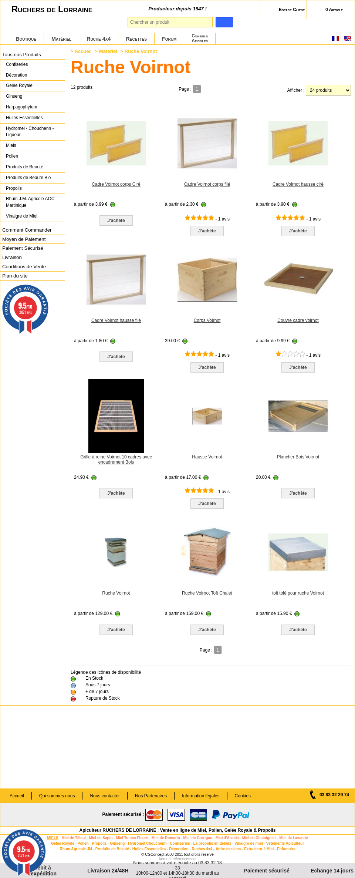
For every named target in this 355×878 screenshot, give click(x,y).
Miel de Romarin (165, 838)
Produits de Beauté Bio (28, 177)
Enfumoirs (286, 849)
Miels (11, 145)
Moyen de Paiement (23, 239)
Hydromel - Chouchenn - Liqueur (30, 132)
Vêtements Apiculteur (285, 843)
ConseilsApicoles (200, 38)
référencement (184, 859)
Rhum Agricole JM (76, 849)
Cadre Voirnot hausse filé (116, 320)
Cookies (243, 795)
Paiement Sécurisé (22, 248)
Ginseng (14, 96)
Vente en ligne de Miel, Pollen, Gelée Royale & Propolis (218, 830)
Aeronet (165, 859)
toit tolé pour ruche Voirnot (298, 593)
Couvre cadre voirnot (297, 320)
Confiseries (17, 64)
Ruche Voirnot (116, 593)
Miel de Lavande (293, 838)
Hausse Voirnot (207, 457)
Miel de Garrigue (197, 838)
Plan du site (15, 276)
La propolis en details (212, 843)
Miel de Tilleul (73, 838)
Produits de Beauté (24, 166)
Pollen (12, 156)
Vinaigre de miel (248, 843)
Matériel (61, 39)
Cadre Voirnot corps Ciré (116, 184)
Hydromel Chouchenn (147, 843)
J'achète (116, 220)
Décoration (16, 75)
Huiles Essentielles (24, 117)
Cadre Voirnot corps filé (207, 184)
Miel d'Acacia (227, 838)
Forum (169, 39)
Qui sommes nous (57, 795)
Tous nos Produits (21, 54)
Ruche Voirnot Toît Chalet (207, 593)
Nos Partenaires (151, 795)
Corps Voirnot (207, 320)
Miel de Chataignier (259, 838)
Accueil (83, 51)
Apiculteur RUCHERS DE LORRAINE (118, 830)
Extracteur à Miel (259, 849)
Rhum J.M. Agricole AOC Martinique (30, 202)
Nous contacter (105, 795)
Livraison (12, 257)
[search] (224, 22)
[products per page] (328, 90)
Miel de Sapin (101, 838)
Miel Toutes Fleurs (132, 838)
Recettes (136, 39)
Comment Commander (26, 230)
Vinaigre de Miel (21, 216)
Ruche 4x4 (99, 39)
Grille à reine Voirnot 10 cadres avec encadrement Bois (116, 459)
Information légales (200, 795)
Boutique (26, 39)
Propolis (14, 188)
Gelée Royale (19, 85)
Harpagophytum (21, 107)
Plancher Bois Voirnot (298, 457)
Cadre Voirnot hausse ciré (298, 184)
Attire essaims (228, 849)
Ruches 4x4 (202, 849)
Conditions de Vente (24, 266)
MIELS (52, 838)
